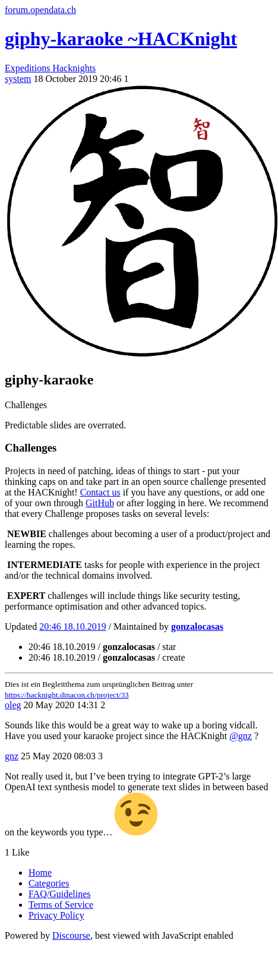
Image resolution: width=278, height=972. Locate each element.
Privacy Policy (56, 915)
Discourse (71, 935)
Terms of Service (61, 905)
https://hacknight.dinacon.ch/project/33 (67, 694)
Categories (49, 883)
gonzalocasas (197, 626)
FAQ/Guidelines (60, 894)
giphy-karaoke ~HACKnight (121, 38)
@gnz (240, 736)
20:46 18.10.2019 (72, 626)
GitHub (100, 503)
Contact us (100, 492)
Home (40, 872)
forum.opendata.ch (40, 10)
